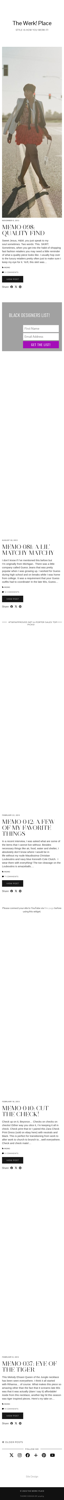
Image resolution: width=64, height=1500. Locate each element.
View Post (12, 279)
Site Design (32, 1476)
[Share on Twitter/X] (16, 287)
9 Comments (10, 1409)
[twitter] (11, 1455)
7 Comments (10, 876)
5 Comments (10, 272)
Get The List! (41, 344)
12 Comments (10, 592)
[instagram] (20, 1455)
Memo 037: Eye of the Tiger (29, 1366)
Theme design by (32, 1496)
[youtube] (52, 1455)
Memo (7, 267)
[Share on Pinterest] (20, 287)
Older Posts (12, 1442)
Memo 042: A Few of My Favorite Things (28, 827)
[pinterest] (44, 1455)
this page (49, 908)
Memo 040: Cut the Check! (25, 1111)
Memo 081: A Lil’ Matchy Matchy (28, 549)
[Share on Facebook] (12, 287)
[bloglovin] (36, 1455)
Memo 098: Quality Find (23, 230)
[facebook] (28, 1455)
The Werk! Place (32, 23)
